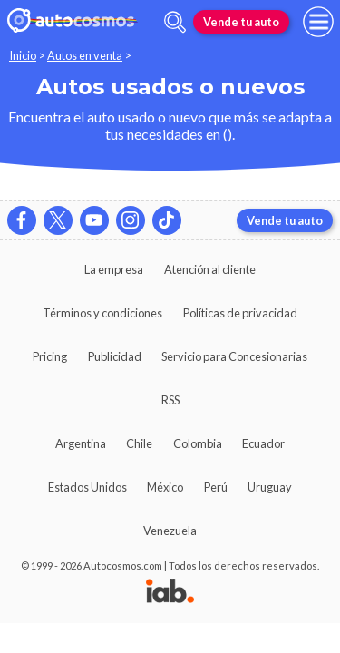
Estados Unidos (87, 487)
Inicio (22, 55)
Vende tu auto (241, 22)
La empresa (113, 269)
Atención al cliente (210, 269)
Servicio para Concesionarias (234, 356)
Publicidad (114, 356)
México (165, 487)
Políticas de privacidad (240, 313)
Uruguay (270, 487)
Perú (216, 487)
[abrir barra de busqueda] (175, 22)
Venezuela (170, 530)
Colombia (197, 443)
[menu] (318, 21)
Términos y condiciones (102, 313)
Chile (139, 443)
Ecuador (263, 443)
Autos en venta (84, 55)
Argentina (80, 443)
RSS (170, 400)
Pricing (50, 356)
